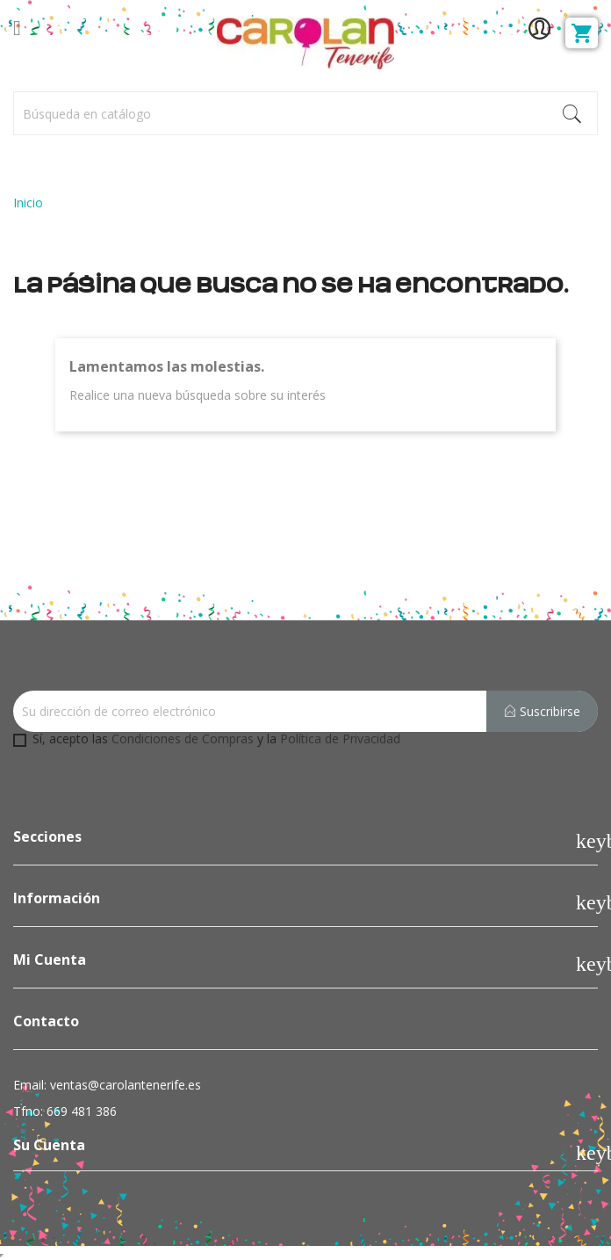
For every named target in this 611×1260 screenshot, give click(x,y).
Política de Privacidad (340, 738)
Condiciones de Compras (182, 738)
